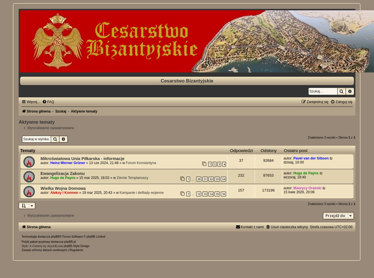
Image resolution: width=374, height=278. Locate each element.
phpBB (55, 236)
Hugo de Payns (62, 178)
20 (198, 179)
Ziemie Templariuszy (132, 178)
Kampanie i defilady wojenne (142, 193)
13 (205, 194)
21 (205, 179)
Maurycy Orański (307, 188)
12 (198, 194)
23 (217, 179)
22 (211, 179)
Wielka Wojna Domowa (63, 188)
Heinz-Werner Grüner (67, 163)
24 (223, 179)
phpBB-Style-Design (76, 246)
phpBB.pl (70, 241)
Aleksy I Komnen (64, 193)
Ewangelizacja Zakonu (62, 173)
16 (223, 194)
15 (217, 194)
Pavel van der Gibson (311, 158)
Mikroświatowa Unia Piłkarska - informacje (82, 158)
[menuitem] (48, 102)
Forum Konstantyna (141, 163)
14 (211, 194)
